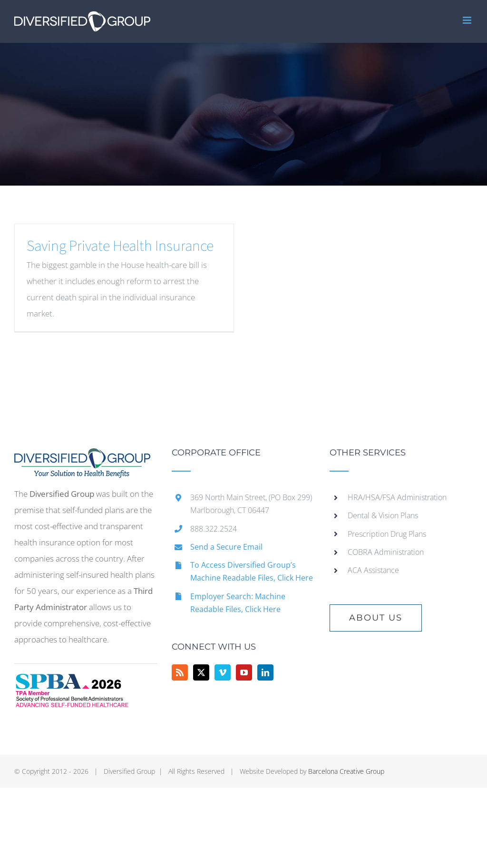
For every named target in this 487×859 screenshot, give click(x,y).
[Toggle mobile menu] (468, 20)
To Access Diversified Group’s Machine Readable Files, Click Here (251, 571)
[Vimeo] (222, 672)
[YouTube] (244, 672)
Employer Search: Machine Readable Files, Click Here (237, 602)
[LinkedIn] (265, 672)
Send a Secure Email (226, 547)
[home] (82, 456)
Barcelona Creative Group (346, 771)
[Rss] (180, 672)
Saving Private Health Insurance (120, 246)
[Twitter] (201, 672)
